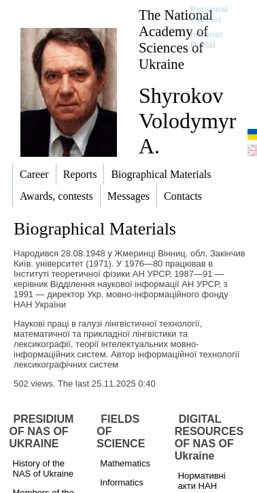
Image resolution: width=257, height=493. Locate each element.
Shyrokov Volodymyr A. (187, 120)
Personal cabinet (209, 14)
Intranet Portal (206, 39)
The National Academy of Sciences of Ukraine (176, 39)
